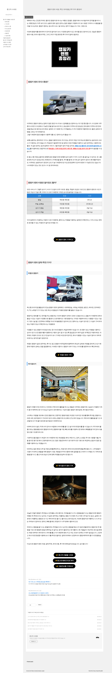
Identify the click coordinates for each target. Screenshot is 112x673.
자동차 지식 (7, 42)
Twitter (32, 670)
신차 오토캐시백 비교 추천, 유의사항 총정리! (38, 616)
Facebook (36, 670)
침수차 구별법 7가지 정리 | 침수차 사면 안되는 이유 (39, 625)
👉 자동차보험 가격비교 (64, 566)
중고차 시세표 (11, 9)
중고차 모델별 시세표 (9, 19)
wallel (101, 670)
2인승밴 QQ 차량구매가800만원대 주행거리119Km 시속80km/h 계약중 (47, 595)
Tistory (94, 670)
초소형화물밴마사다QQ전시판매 (38, 593)
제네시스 (8, 26)
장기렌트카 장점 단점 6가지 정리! (35, 628)
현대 (7, 21)
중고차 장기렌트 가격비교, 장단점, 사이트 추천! (38, 622)
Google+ (42, 670)
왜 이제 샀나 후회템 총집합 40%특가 (39, 581)
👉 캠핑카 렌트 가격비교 (64, 239)
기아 (7, 24)
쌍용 (7, 33)
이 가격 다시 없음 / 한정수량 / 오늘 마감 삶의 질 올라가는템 (44, 584)
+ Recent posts (29, 661)
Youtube (39, 670)
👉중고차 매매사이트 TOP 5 (64, 560)
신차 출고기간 (7, 44)
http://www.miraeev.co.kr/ (34, 590)
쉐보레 (7, 31)
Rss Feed (27, 670)
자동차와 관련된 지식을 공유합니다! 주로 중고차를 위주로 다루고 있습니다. (47, 638)
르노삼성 (8, 28)
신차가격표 (6, 46)
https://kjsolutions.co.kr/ (33, 579)
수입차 (7, 35)
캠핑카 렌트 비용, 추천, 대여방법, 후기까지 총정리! (64, 9)
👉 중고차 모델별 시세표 (64, 555)
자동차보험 (6, 38)
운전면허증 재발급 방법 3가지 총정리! (36, 619)
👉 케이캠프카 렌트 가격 (64, 466)
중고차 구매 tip (7, 40)
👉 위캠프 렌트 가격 (64, 355)
